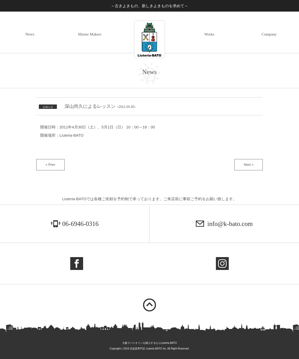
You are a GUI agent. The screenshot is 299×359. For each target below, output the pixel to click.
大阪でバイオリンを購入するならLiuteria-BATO (149, 343)
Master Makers (89, 34)
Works (209, 34)
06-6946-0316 (80, 223)
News (29, 34)
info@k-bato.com (230, 223)
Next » (248, 165)
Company (269, 34)
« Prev (50, 165)
